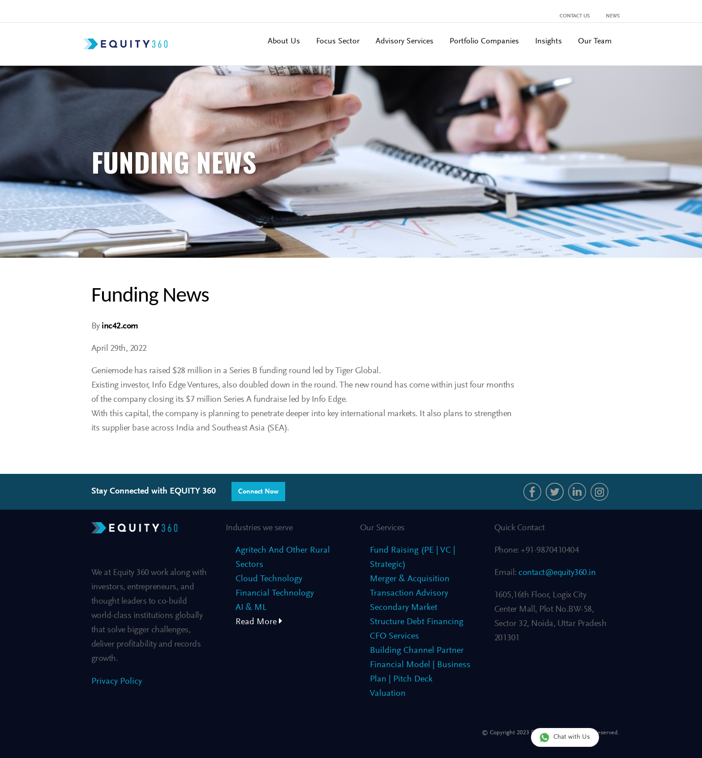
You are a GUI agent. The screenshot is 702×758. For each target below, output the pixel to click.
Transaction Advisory (409, 593)
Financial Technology (274, 593)
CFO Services (394, 636)
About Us (284, 42)
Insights (548, 42)
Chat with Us (564, 737)
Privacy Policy (116, 681)
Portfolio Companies (484, 42)
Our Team (595, 42)
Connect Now (258, 491)
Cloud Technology (268, 579)
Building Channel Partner (417, 650)
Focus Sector (338, 42)
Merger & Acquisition (409, 579)
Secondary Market (403, 607)
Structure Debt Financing (416, 621)
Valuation (388, 693)
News (613, 16)
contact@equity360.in (556, 572)
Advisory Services (404, 42)
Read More (259, 621)
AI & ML (251, 607)
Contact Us (575, 16)
